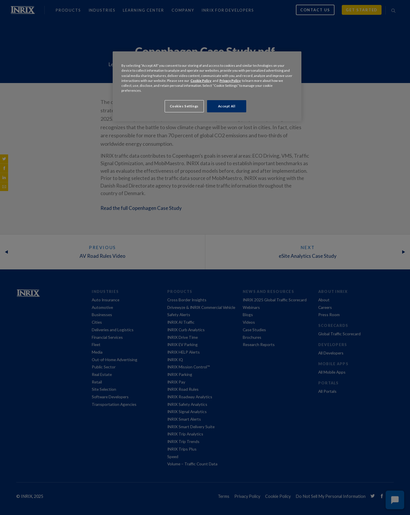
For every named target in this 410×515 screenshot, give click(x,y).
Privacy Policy (230, 80)
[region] (207, 86)
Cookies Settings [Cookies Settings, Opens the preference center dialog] (184, 106)
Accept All (226, 106)
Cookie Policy (200, 80)
